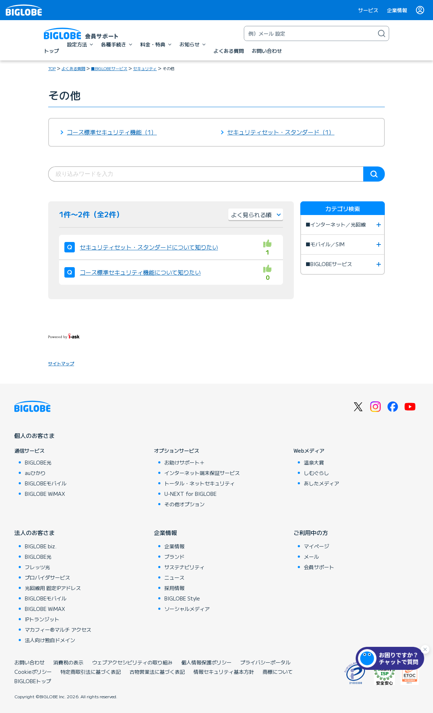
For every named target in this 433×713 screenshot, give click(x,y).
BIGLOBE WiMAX (45, 493)
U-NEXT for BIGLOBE (190, 493)
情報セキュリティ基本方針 (223, 671)
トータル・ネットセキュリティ (199, 483)
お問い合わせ (29, 662)
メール (311, 556)
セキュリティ (145, 68)
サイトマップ (61, 363)
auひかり (35, 472)
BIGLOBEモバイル (46, 483)
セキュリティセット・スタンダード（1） (280, 132)
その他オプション (184, 504)
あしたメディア (321, 483)
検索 (374, 174)
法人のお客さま (34, 532)
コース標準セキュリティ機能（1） (112, 132)
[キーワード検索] (309, 33)
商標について (278, 671)
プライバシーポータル (265, 662)
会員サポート (319, 567)
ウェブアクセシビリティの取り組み (132, 662)
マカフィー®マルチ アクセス (58, 629)
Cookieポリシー (33, 671)
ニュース (174, 577)
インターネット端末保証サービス (202, 472)
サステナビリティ (184, 567)
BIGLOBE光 (38, 462)
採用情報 (174, 587)
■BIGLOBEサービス (109, 68)
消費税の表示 (68, 662)
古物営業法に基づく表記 (157, 671)
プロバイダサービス (47, 577)
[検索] (381, 33)
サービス (368, 10)
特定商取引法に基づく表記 (90, 671)
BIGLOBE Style (182, 598)
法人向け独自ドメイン (50, 640)
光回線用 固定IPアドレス (53, 587)
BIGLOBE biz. (40, 546)
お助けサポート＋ (184, 462)
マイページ (316, 546)
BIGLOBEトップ (32, 681)
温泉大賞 (314, 462)
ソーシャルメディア (187, 608)
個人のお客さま (34, 435)
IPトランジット (42, 619)
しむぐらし (316, 472)
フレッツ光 (37, 567)
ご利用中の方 (310, 532)
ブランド (174, 556)
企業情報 (397, 10)
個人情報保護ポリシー (206, 662)
